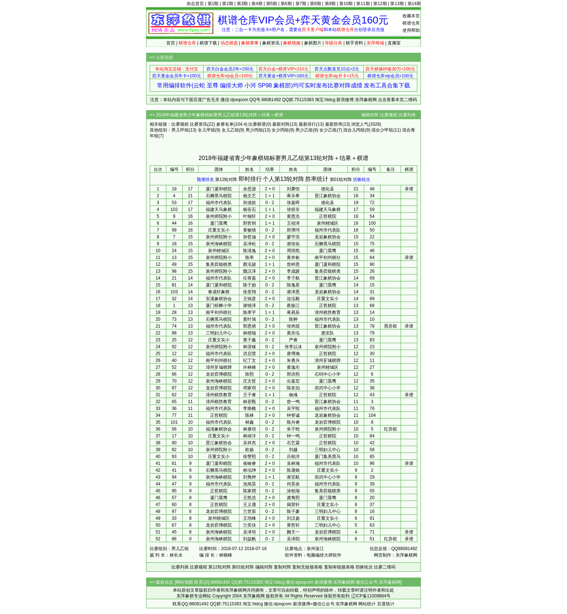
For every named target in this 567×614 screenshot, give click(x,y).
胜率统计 (316, 179)
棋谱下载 (208, 43)
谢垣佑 (293, 243)
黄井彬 (293, 257)
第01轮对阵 (341, 179)
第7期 (301, 3)
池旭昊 (249, 484)
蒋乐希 (293, 195)
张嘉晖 (293, 202)
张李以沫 (293, 346)
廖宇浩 (293, 236)
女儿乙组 (230, 130)
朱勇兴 (293, 360)
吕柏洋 (293, 456)
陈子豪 (293, 511)
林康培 (249, 429)
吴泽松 (249, 243)
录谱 (409, 188)
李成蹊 (293, 271)
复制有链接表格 (339, 567)
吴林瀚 (293, 463)
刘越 (293, 449)
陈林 (249, 415)
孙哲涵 (249, 236)
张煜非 (293, 209)
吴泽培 (249, 532)
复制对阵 (282, 567)
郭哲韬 (249, 223)
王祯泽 (293, 223)
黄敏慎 (249, 230)
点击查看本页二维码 (397, 99)
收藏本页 (411, 15)
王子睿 (249, 394)
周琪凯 (293, 250)
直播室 (394, 43)
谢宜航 (293, 477)
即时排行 (250, 179)
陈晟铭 (293, 470)
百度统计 (386, 603)
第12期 (380, 3)
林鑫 (249, 422)
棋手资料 (354, 43)
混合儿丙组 (354, 130)
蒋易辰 (293, 312)
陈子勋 (249, 284)
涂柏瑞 (293, 490)
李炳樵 (249, 408)
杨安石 (249, 209)
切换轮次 (361, 179)
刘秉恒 (293, 188)
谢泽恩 (293, 291)
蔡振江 (293, 305)
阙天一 (293, 532)
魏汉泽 (249, 271)
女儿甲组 (206, 130)
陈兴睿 (293, 422)
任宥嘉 (249, 278)
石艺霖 (293, 442)
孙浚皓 (249, 202)
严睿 (293, 339)
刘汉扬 (293, 518)
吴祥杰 (249, 442)
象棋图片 (312, 43)
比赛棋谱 (257, 124)
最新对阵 (281, 124)
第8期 (315, 3)
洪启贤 (249, 353)
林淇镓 (249, 346)
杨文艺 (249, 195)
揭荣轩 (293, 504)
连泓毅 (293, 298)
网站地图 (184, 582)
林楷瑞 (249, 333)
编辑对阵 (370, 114)
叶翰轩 (249, 216)
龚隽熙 (293, 497)
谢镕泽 (249, 305)
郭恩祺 (249, 326)
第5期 (271, 3)
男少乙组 (304, 130)
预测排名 (205, 179)
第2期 (227, 3)
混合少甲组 (382, 130)
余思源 (249, 188)
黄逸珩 (293, 367)
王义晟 (249, 504)
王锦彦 (249, 298)
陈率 (249, 257)
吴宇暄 (293, 408)
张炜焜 (293, 326)
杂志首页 (195, 3)
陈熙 (249, 374)
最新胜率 (333, 124)
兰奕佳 (249, 525)
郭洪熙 (293, 374)
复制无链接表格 (307, 567)
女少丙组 (280, 130)
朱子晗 (293, 429)
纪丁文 (249, 360)
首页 (170, 43)
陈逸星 (293, 284)
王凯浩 (249, 497)
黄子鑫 (249, 339)
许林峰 (249, 367)
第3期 (242, 3)
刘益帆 (249, 538)
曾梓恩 (293, 264)
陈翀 (293, 319)
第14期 (414, 3)
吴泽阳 (293, 538)
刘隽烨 (249, 477)
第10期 (346, 3)
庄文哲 (249, 381)
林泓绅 (249, 470)
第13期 (397, 3)
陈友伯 (293, 387)
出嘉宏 (293, 381)
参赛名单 (225, 124)
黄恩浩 (293, 216)
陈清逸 (249, 250)
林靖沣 (249, 435)
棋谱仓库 (411, 23)
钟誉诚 (293, 415)
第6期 (286, 3)
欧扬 (249, 449)
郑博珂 (293, 230)
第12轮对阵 (226, 179)
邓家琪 (249, 387)
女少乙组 (328, 130)
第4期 (257, 3)
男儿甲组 (180, 130)
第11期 (363, 3)
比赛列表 (407, 114)
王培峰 (249, 518)
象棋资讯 (271, 43)
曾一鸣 (293, 401)
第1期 (213, 3)
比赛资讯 (198, 124)
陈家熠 (249, 490)
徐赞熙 (249, 456)
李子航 (293, 278)
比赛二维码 (385, 567)
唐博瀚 (293, 353)
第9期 (330, 3)
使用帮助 (411, 30)
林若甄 (249, 401)
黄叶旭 (249, 319)
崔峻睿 (249, 463)
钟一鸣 (293, 435)
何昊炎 (293, 484)
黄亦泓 (293, 333)
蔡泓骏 (249, 264)
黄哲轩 (293, 525)
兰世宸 (249, 511)
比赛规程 (388, 114)
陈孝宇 (249, 312)
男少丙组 (254, 130)
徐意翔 (249, 291)
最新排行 (307, 124)
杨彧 (293, 394)
